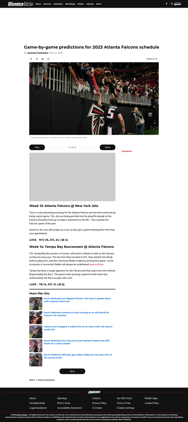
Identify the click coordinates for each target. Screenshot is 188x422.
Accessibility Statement (69, 408)
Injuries (90, 4)
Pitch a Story (63, 403)
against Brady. (96, 264)
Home (32, 380)
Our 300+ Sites (124, 398)
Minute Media (21, 415)
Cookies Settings (125, 408)
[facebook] (166, 4)
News (38, 4)
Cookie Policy (152, 403)
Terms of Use (124, 403)
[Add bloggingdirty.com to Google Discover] (152, 59)
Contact (96, 398)
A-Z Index (97, 408)
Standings (70, 4)
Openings (62, 398)
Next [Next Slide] (107, 147)
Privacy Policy (99, 403)
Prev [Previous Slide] (37, 147)
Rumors (47, 4)
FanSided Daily (37, 403)
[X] (172, 4)
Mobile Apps (151, 398)
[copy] (48, 59)
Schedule (58, 4)
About (33, 398)
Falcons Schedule (46, 380)
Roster (81, 4)
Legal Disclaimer (38, 408)
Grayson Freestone (37, 53)
